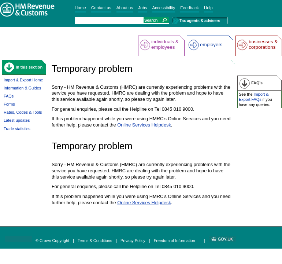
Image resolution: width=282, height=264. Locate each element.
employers (211, 44)
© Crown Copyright (52, 240)
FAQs (9, 96)
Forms (9, 104)
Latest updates (17, 120)
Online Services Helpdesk (144, 125)
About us (124, 8)
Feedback (189, 8)
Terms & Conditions (95, 240)
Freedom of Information (174, 240)
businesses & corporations (263, 44)
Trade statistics (17, 128)
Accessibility (163, 8)
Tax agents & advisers (199, 20)
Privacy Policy (132, 240)
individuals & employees (165, 44)
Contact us (101, 8)
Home (80, 8)
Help (208, 8)
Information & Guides (22, 88)
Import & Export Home (23, 80)
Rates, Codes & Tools (23, 112)
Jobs (142, 8)
